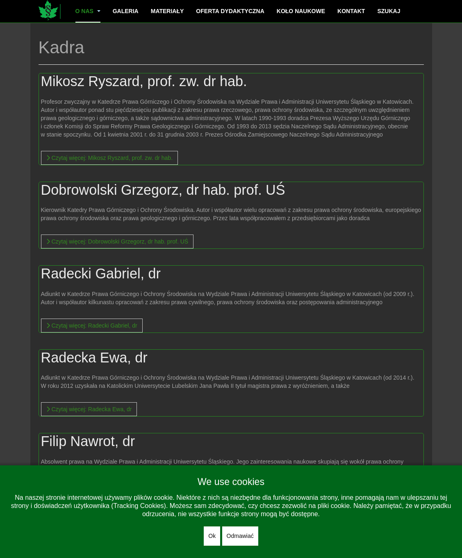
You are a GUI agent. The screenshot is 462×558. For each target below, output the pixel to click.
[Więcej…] (109, 158)
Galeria (126, 11)
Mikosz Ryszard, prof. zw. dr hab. (146, 81)
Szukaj (388, 11)
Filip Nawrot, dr (89, 441)
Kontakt (351, 11)
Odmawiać (240, 536)
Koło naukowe (301, 11)
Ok (212, 536)
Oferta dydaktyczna (230, 11)
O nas (87, 11)
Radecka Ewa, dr (95, 357)
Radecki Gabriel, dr (102, 273)
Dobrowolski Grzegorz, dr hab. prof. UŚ (166, 190)
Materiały (167, 11)
